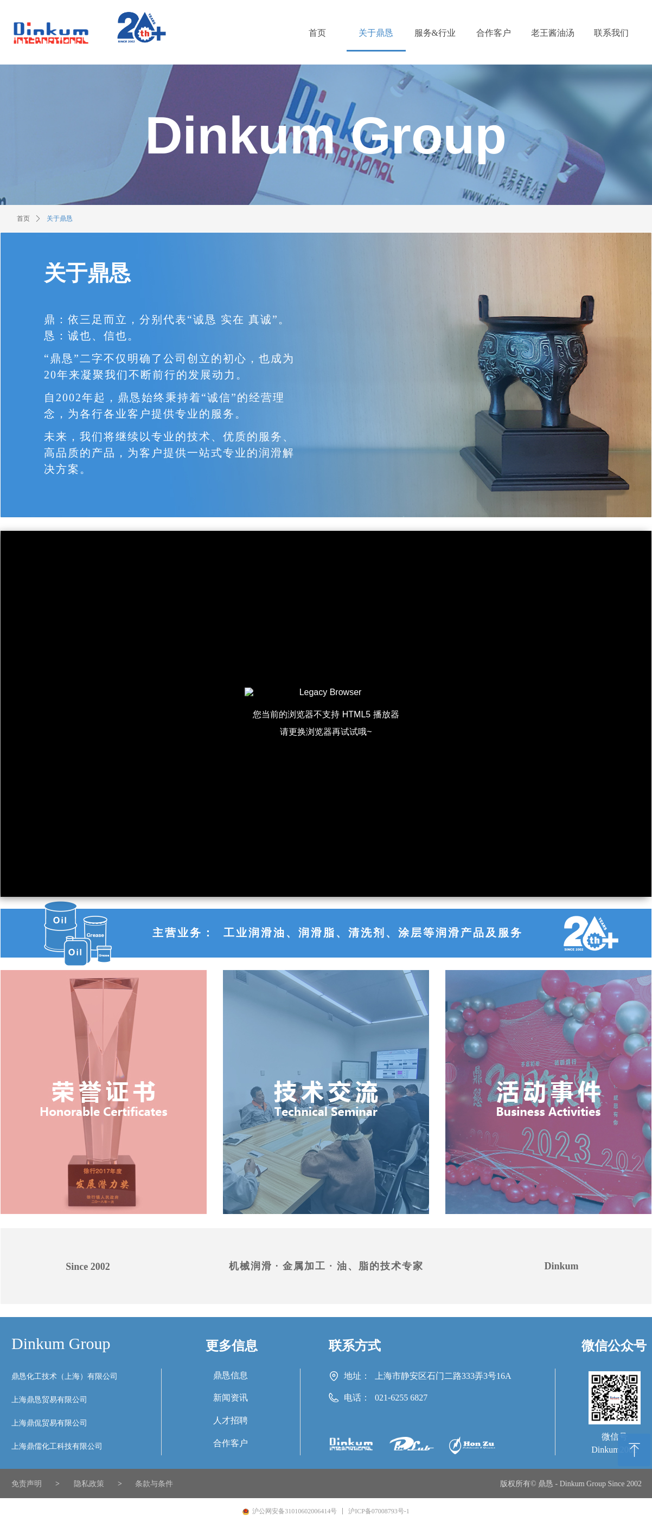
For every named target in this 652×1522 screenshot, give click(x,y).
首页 (23, 218)
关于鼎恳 (60, 218)
